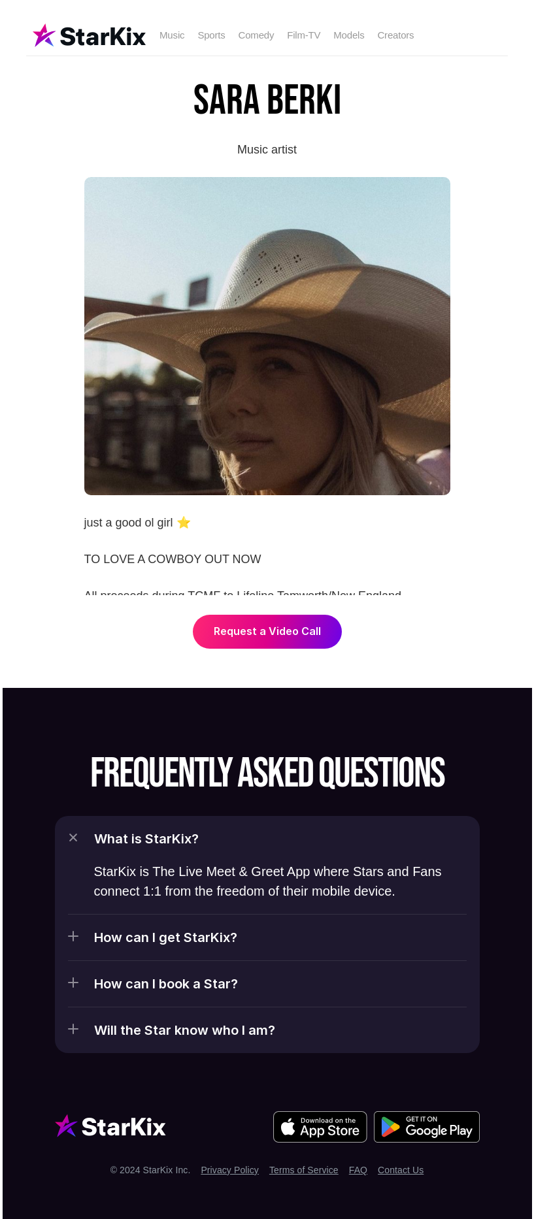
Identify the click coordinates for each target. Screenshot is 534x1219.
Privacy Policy (230, 1170)
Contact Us (401, 1170)
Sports (211, 35)
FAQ (358, 1170)
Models (348, 35)
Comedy (257, 35)
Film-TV (303, 35)
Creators (395, 35)
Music (171, 35)
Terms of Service (304, 1170)
